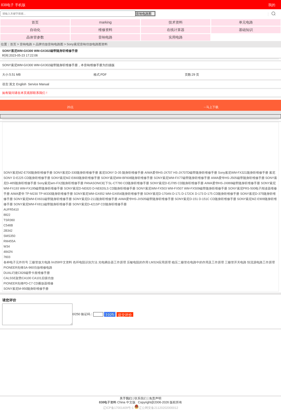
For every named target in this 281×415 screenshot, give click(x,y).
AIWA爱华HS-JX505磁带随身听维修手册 (146, 199)
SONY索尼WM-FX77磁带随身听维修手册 (182, 178)
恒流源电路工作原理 (261, 262)
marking (105, 22)
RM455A (9, 241)
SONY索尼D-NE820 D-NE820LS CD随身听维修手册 (99, 188)
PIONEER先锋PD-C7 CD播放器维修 (28, 283)
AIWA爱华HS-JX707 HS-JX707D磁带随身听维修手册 (180, 172)
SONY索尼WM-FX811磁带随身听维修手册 (43, 204)
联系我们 (140, 402)
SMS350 (9, 236)
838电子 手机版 (13, 5)
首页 (35, 22)
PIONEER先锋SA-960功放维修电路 (28, 267)
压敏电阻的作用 (137, 262)
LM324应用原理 (160, 262)
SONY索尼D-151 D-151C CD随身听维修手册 (205, 199)
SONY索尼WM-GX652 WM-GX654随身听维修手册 (108, 193)
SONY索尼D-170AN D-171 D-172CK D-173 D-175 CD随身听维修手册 (191, 193)
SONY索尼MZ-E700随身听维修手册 (28, 172)
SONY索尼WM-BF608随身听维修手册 (127, 178)
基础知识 (246, 30)
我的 (271, 5)
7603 (7, 257)
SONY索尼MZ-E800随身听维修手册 (75, 178)
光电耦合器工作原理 (112, 262)
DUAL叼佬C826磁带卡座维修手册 (27, 273)
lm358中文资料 (61, 262)
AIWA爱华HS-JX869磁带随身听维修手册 (232, 183)
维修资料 (105, 30)
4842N (8, 251)
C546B (8, 225)
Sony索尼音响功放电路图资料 (87, 44)
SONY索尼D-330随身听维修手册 (75, 172)
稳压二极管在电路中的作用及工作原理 (198, 262)
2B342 (8, 230)
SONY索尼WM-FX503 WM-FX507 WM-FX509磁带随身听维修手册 (181, 188)
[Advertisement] (39, 145)
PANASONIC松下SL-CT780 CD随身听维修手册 (116, 183)
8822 (7, 215)
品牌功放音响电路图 (49, 44)
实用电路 (176, 37)
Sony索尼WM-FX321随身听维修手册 (243, 172)
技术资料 (176, 22)
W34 (7, 246)
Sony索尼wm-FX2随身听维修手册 (60, 183)
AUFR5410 (11, 209)
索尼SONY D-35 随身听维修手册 (121, 172)
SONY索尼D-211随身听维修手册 (95, 199)
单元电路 (246, 22)
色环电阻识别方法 (85, 262)
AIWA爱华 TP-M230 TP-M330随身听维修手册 (42, 193)
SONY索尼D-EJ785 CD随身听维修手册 (177, 183)
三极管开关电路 (235, 262)
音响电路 (105, 37)
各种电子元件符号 (16, 262)
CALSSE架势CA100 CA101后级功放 (29, 278)
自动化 (35, 30)
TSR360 (9, 220)
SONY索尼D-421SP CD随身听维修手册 (99, 204)
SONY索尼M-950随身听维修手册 (26, 288)
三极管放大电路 (39, 262)
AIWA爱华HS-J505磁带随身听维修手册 (238, 178)
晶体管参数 (35, 37)
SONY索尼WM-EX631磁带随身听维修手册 (43, 199)
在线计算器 (175, 30)
